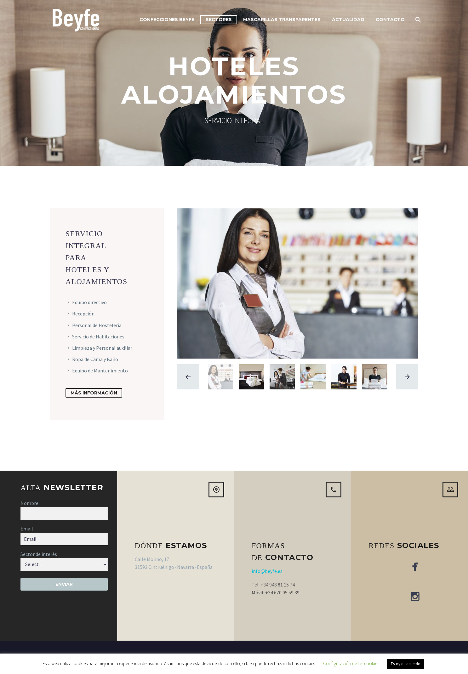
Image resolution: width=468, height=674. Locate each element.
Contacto (390, 19)
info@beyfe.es (267, 571)
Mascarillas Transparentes (282, 19)
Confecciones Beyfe (167, 19)
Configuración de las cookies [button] (351, 663)
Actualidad (348, 19)
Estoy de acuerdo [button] (405, 663)
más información (94, 393)
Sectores (219, 19)
